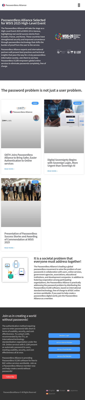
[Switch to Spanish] (50, 393)
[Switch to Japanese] (72, 390)
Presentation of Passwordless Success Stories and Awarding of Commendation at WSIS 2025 (20, 238)
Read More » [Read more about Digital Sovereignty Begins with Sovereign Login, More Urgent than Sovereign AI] (52, 171)
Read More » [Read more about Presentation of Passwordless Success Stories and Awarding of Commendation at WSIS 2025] (9, 248)
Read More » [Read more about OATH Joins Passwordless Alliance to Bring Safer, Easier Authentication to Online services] (9, 169)
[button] (79, 5)
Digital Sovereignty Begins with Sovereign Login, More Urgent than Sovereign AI (62, 162)
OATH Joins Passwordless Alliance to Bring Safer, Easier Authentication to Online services (20, 159)
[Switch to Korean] (61, 390)
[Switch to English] (50, 390)
